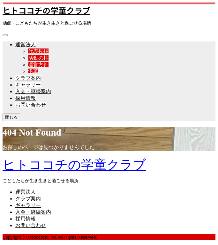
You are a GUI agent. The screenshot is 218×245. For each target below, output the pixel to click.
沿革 (33, 71)
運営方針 (38, 64)
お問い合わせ (30, 105)
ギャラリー (28, 84)
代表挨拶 (38, 51)
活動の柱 (38, 58)
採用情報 (25, 98)
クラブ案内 (28, 78)
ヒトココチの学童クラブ (46, 10)
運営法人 (25, 44)
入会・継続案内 (33, 91)
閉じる (11, 117)
